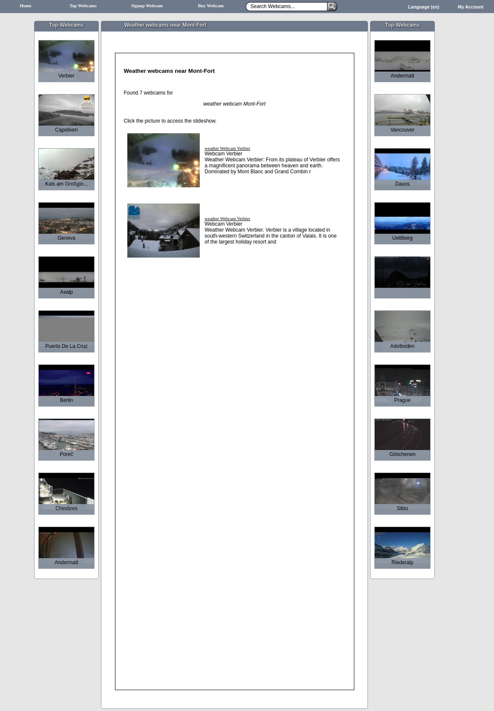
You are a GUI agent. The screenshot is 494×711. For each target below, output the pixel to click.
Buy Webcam (211, 5)
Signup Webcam (147, 5)
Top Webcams (83, 5)
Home (25, 5)
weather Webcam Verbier (227, 148)
